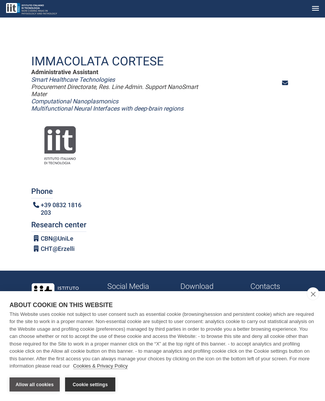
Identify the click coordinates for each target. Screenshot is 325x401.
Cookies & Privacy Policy (100, 366)
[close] (313, 293)
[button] (285, 83)
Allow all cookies (35, 384)
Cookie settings (90, 384)
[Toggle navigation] (315, 9)
